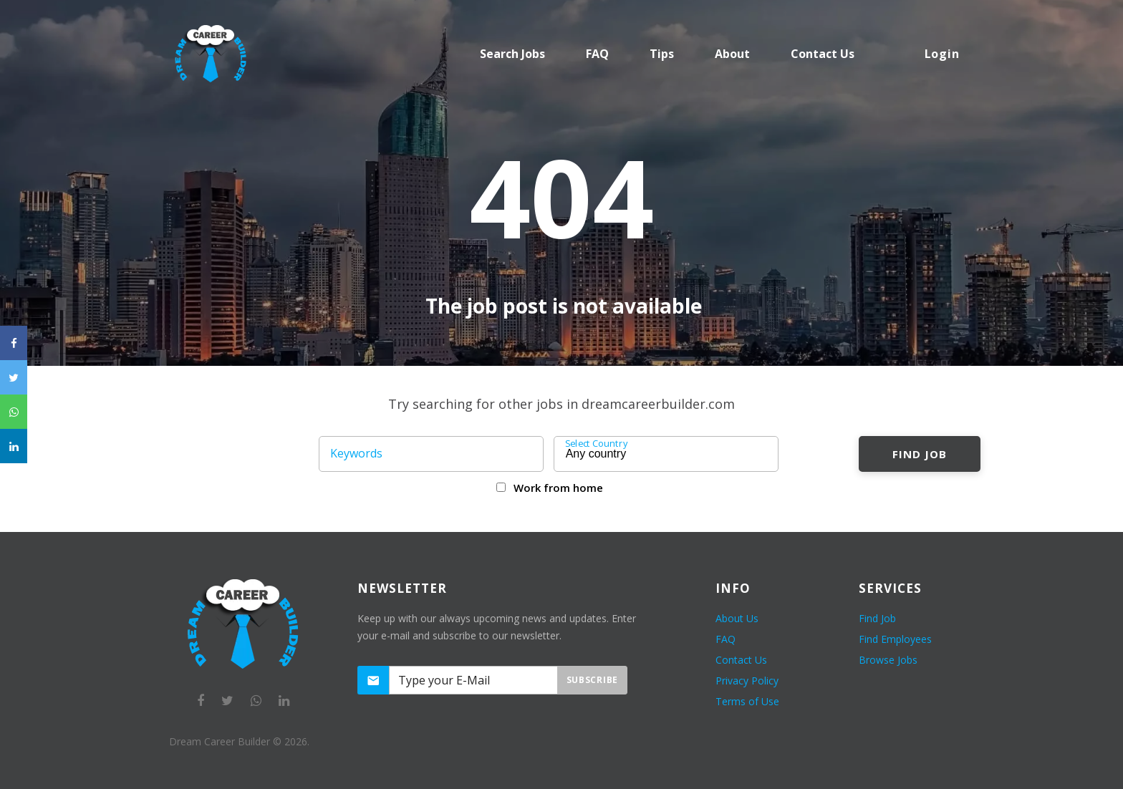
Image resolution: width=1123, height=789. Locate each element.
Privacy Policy (747, 680)
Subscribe (592, 680)
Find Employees (895, 639)
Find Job (919, 454)
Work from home (558, 487)
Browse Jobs (888, 660)
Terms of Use (747, 701)
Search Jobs (512, 54)
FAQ (597, 54)
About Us (736, 618)
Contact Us (741, 660)
